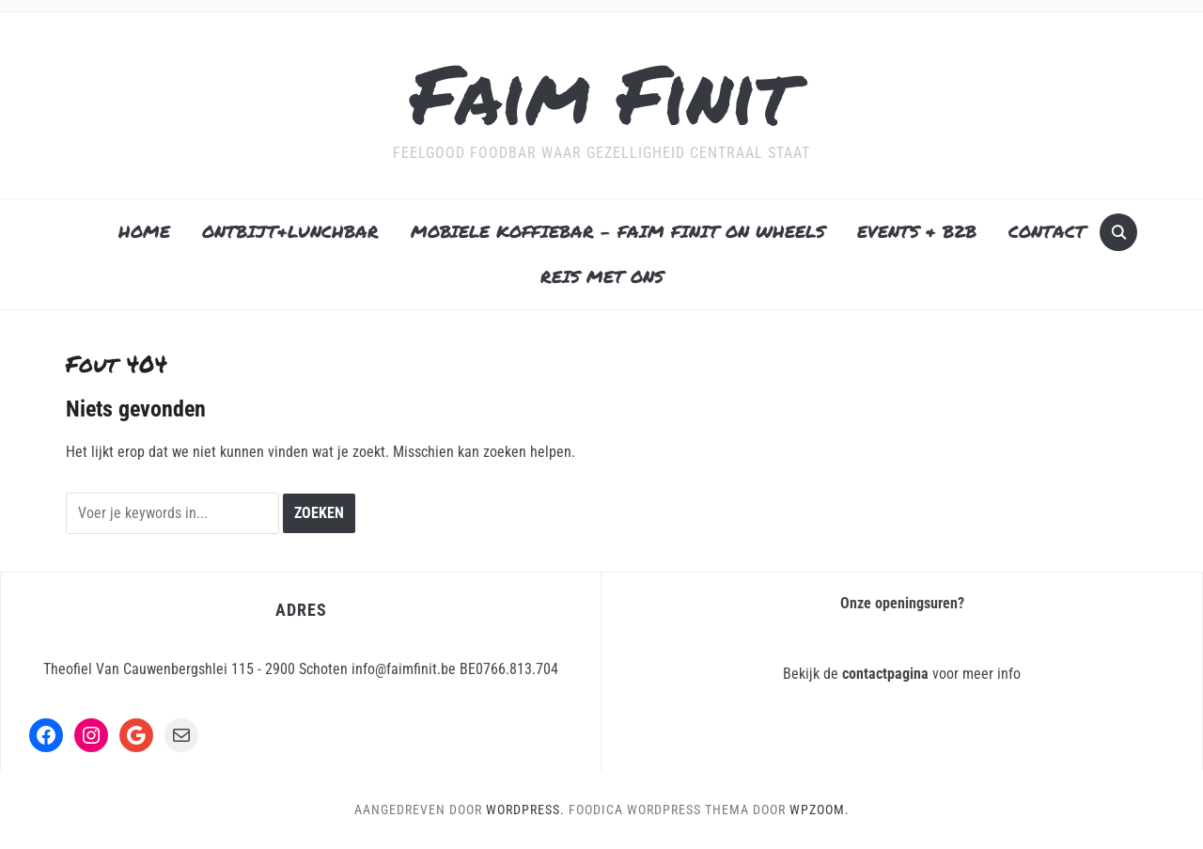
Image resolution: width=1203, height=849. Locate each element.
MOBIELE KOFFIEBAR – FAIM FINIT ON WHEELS (618, 231)
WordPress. (525, 809)
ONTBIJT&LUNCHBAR (290, 231)
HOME (144, 231)
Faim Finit (602, 92)
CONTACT (1047, 231)
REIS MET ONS (602, 276)
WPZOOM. (819, 809)
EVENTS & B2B (916, 231)
